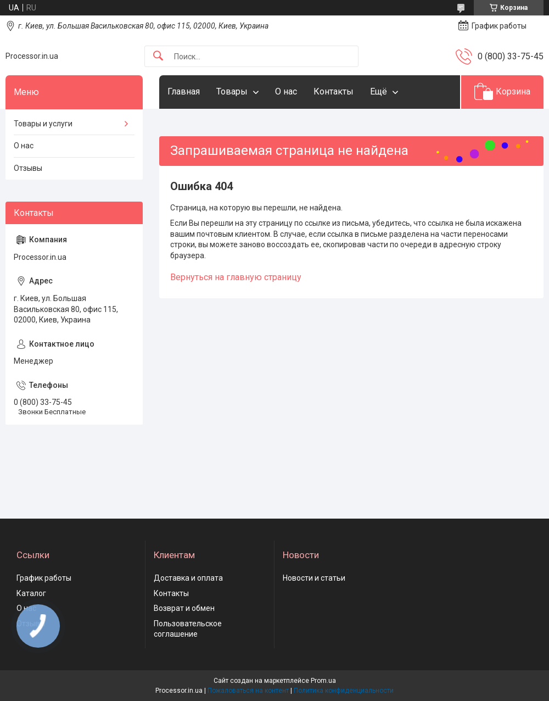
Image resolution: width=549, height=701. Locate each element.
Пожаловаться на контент (248, 690)
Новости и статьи (314, 578)
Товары (232, 91)
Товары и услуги (43, 123)
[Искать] (158, 56)
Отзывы (28, 168)
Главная (183, 91)
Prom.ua (323, 681)
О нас (286, 91)
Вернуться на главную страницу (235, 277)
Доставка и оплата (188, 578)
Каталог (31, 593)
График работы (43, 578)
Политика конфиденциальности (344, 690)
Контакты (333, 91)
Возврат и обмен (184, 608)
